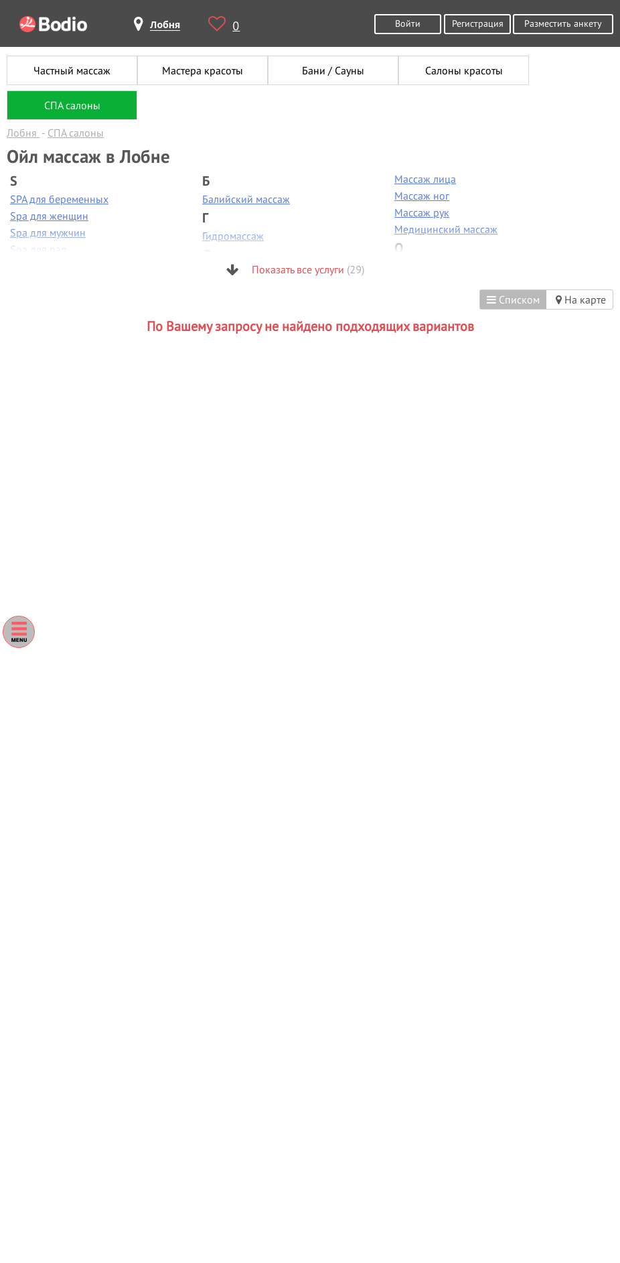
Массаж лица (425, 179)
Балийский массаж (246, 199)
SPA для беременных (59, 199)
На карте (581, 299)
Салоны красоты (464, 70)
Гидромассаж (233, 236)
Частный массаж (71, 70)
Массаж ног (421, 195)
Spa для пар (38, 249)
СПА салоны (72, 105)
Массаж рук (421, 212)
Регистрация (477, 23)
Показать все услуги (295, 269)
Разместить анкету (563, 23)
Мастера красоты (202, 70)
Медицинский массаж (445, 229)
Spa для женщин (49, 215)
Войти (407, 23)
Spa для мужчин (48, 232)
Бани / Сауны (333, 70)
